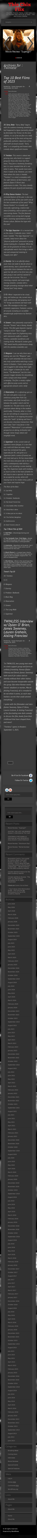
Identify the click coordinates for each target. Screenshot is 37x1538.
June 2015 (11, 1355)
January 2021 (12, 1136)
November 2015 (13, 1337)
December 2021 (13, 1097)
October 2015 (12, 1340)
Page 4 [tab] (19, 57)
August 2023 (12, 1025)
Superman (11, 112)
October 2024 (12, 975)
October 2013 (12, 1426)
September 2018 (14, 1236)
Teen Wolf (17, 656)
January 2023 (12, 1050)
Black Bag (11, 95)
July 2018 (11, 1244)
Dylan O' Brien (21, 651)
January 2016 (12, 1330)
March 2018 (12, 1258)
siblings (17, 654)
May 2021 (11, 1122)
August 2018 (12, 1240)
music (14, 105)
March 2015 (12, 1365)
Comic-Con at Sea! (21, 885)
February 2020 (13, 1176)
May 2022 (11, 1079)
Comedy (22, 649)
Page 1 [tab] (15, 57)
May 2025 (11, 950)
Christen (11, 872)
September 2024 (14, 979)
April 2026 (11, 911)
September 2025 (14, 936)
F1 (20, 100)
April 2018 (11, 1254)
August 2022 (12, 1068)
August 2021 (12, 1111)
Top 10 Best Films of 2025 (17, 80)
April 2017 (11, 1287)
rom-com (10, 109)
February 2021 (13, 1133)
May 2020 (11, 1165)
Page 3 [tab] (18, 57)
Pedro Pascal (11, 108)
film (23, 100)
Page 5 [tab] (21, 57)
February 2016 (13, 1326)
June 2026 (11, 904)
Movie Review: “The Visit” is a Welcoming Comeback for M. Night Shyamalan (19, 879)
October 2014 (12, 1383)
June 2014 (11, 1397)
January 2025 (12, 964)
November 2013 (13, 1423)
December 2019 (13, 1183)
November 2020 (13, 1143)
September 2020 (14, 1151)
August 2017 (12, 1276)
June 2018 (11, 1247)
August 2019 (12, 1197)
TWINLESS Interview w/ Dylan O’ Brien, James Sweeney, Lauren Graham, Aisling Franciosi (18, 628)
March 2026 (12, 914)
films (25, 100)
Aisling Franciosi (12, 648)
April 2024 (11, 997)
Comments (13, 1486)
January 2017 (12, 1297)
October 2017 (12, 1272)
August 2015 (12, 1347)
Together (27, 115)
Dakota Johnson (16, 98)
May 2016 (11, 1315)
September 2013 (14, 1430)
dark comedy (12, 99)
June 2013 (11, 1440)
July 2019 (11, 1201)
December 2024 (13, 968)
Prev (30, 45)
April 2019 (11, 1211)
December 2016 (13, 1301)
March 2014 (12, 1408)
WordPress (15, 1531)
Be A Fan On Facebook (19, 775)
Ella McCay (11, 100)
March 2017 (12, 1290)
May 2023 (11, 1036)
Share (10, 763)
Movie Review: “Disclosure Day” (19, 843)
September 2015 (14, 1344)
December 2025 (13, 925)
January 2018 (12, 1265)
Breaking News (13, 1450)
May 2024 (11, 993)
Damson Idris (25, 98)
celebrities (26, 648)
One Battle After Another (22, 107)
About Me (11, 1499)
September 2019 (14, 1194)
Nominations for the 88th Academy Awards (19, 872)
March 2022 (12, 1086)
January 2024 (12, 1007)
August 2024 (12, 982)
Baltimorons (21, 94)
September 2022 (14, 1065)
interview (18, 652)
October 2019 (12, 1190)
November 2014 (13, 1380)
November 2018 (13, 1229)
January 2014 (12, 1415)
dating (18, 99)
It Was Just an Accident (19, 101)
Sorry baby (16, 111)
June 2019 (11, 1204)
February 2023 (13, 1047)
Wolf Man (26, 116)
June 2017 (11, 1283)
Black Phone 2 (18, 95)
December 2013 (13, 1419)
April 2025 (11, 954)
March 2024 (12, 1000)
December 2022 (13, 1054)
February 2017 (13, 1294)
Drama (15, 651)
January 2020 (12, 1179)
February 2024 (13, 1004)
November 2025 (13, 929)
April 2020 (11, 1168)
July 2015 (11, 1351)
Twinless (20, 116)
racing (29, 108)
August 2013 (12, 1433)
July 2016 (11, 1312)
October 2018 (12, 1233)
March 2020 (12, 1172)
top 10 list (15, 116)
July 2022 (11, 1072)
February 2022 (13, 1090)
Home (10, 1516)
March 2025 (12, 957)
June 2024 (11, 989)
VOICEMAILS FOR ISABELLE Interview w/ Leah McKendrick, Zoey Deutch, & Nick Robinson (18, 838)
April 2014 (11, 1405)
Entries (12, 1482)
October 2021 (12, 1104)
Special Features (14, 1468)
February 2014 (13, 1412)
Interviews (11, 1458)
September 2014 (14, 1387)
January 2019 (12, 1222)
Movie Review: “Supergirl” (18, 52)
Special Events (13, 1465)
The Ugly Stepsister (19, 115)
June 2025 (11, 947)
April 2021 (11, 1125)
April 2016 (11, 1319)
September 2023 (14, 1022)
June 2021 (11, 1118)
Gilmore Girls (12, 652)
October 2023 (12, 1018)
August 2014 (12, 1390)
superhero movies (25, 111)
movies (10, 105)
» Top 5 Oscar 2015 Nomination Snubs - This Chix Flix (19, 889)
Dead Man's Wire (24, 99)
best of (27, 94)
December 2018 (13, 1226)
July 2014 (11, 1394)
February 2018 (13, 1261)
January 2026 (12, 921)
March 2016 (12, 1322)
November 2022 (13, 1057)
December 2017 (13, 1269)
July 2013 (11, 1437)
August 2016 (12, 1308)
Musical (19, 105)
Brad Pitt (15, 96)
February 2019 (13, 1218)
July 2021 (11, 1115)
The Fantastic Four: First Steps (19, 113)
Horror (10, 101)
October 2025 (12, 932)
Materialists (24, 104)
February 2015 (13, 1369)
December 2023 (13, 1011)
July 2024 (11, 986)
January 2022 (12, 1093)
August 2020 (12, 1154)
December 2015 (13, 1333)
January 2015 (12, 1372)
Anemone (14, 94)
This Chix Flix (19, 7)
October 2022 (12, 1061)
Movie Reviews (12, 91)
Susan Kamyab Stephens (21, 112)
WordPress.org (13, 1489)
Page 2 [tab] (17, 57)
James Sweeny (26, 652)
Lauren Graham (12, 653)
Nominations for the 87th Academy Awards (16, 893)
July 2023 (11, 1029)
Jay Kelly (14, 103)
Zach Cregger (12, 117)
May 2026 (11, 907)
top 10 (10, 116)
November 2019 (13, 1186)
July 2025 (11, 943)
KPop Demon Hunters (14, 104)
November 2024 (13, 972)
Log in (10, 1478)
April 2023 (11, 1040)
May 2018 (11, 1251)
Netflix (13, 107)
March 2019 (12, 1215)
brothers (20, 648)
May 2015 (11, 1358)
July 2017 (11, 1279)
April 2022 (11, 1082)
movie (29, 104)
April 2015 (11, 1362)
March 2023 (12, 1043)
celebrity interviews (13, 649)
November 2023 (13, 1015)
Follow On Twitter (21, 780)
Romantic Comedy (19, 109)
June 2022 (11, 1075)
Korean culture (21, 103)
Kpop (27, 103)
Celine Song (21, 96)
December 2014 (13, 1376)
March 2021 (12, 1129)
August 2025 (12, 939)
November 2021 (13, 1100)
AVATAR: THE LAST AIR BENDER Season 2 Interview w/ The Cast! (19, 832)
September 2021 (14, 1108)
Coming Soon (12, 1454)
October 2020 (12, 1147)
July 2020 (11, 1158)
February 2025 (13, 961)
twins (27, 656)
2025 (9, 94)
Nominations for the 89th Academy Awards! (18, 867)
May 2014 (11, 1401)
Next (7, 45)
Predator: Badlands (21, 108)
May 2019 (11, 1208)
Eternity (17, 100)
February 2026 (13, 918)
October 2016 (12, 1304)
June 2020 (11, 1161)
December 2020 (13, 1140)
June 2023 (11, 1032)
